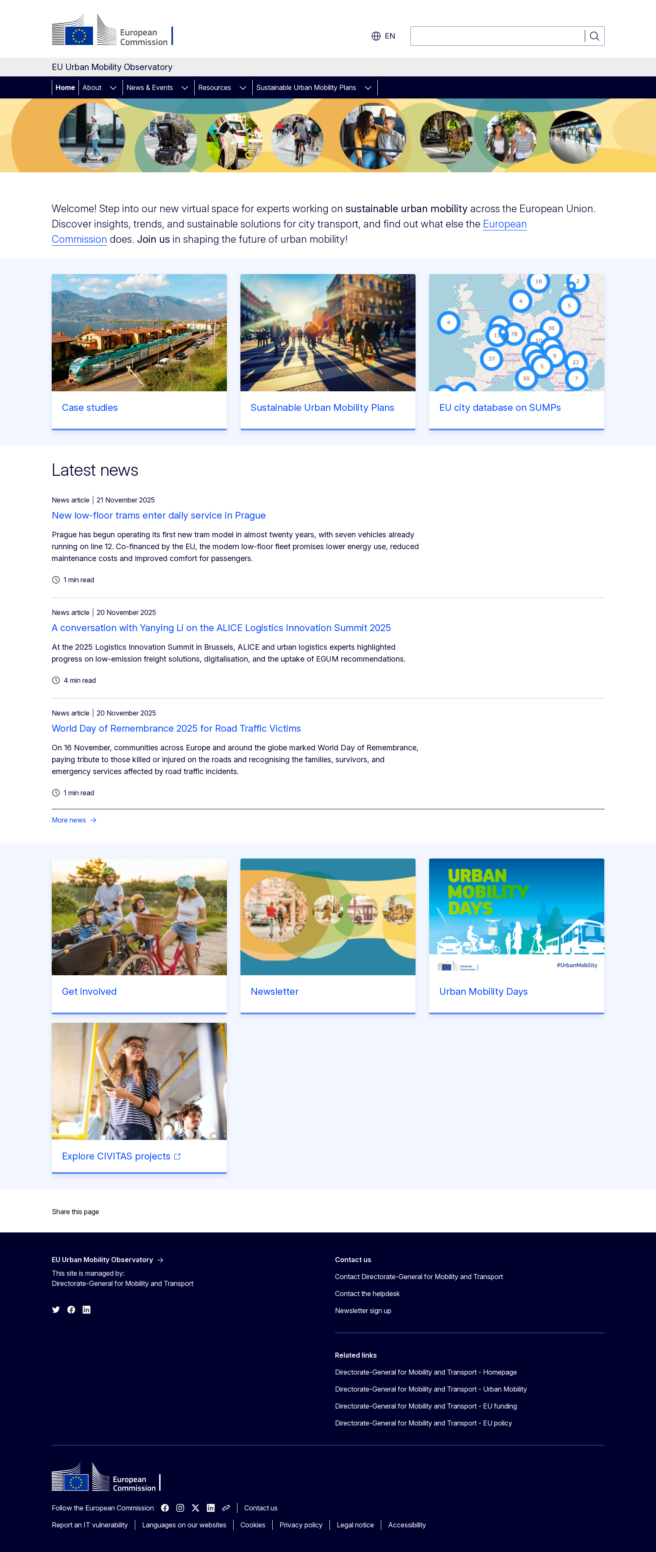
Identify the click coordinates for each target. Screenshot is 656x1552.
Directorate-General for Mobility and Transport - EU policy (423, 1423)
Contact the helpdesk (367, 1293)
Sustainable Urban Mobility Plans (306, 87)
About (91, 87)
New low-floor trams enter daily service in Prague (159, 515)
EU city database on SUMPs (500, 407)
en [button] (383, 36)
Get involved (89, 991)
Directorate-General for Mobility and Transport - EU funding (426, 1406)
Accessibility (407, 1525)
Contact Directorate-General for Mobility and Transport (419, 1276)
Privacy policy (301, 1525)
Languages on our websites (184, 1525)
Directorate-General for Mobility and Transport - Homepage (426, 1372)
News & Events (149, 87)
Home (65, 87)
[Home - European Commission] (120, 31)
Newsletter (275, 991)
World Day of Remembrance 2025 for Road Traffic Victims (176, 728)
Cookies (252, 1525)
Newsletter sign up (363, 1310)
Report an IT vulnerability (90, 1525)
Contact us (261, 1508)
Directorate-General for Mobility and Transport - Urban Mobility (431, 1389)
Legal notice (355, 1525)
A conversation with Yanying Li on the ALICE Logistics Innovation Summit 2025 (221, 627)
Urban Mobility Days (483, 991)
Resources (214, 87)
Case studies (90, 407)
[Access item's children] (113, 87)
